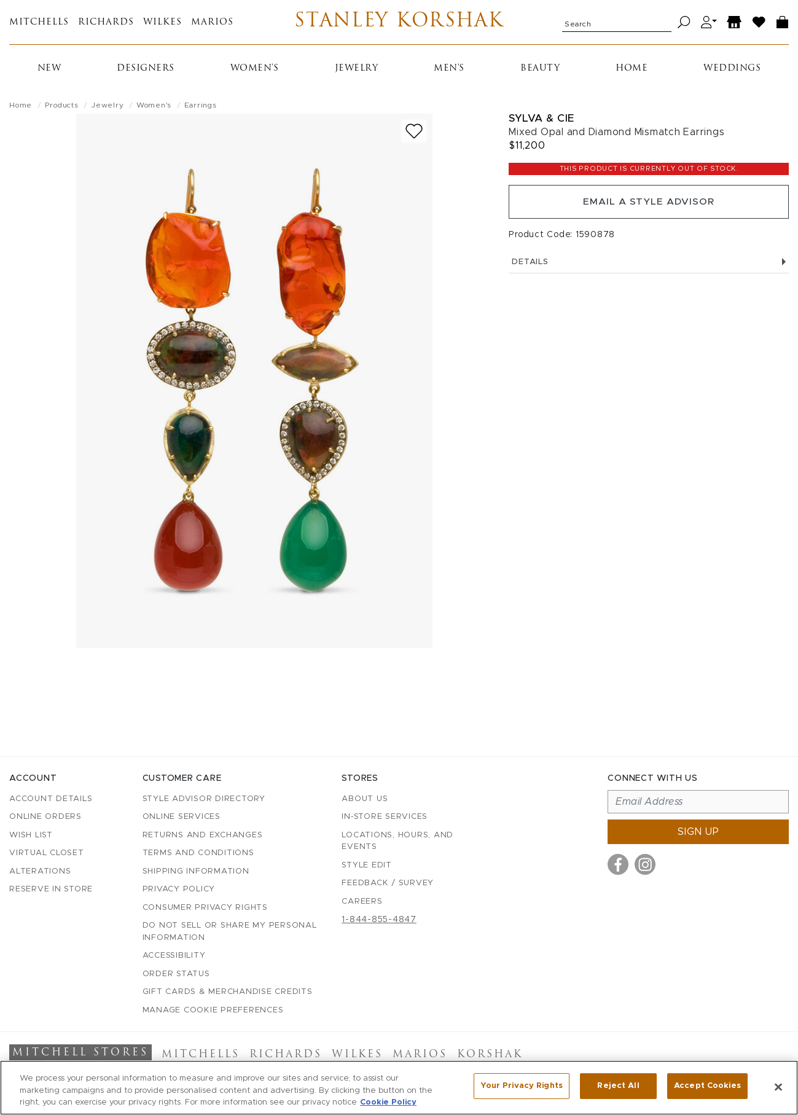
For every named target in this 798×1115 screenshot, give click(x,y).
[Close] (778, 1086)
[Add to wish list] (414, 131)
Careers (362, 902)
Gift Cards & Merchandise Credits (228, 992)
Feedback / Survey (388, 883)
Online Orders (45, 817)
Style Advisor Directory (204, 799)
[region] (399, 1087)
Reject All (618, 1086)
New (49, 68)
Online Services (182, 817)
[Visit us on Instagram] (645, 864)
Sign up (698, 832)
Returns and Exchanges (203, 835)
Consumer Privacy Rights (205, 908)
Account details (50, 799)
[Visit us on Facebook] (618, 864)
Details (649, 264)
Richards (106, 22)
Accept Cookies (707, 1086)
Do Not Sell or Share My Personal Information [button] (230, 931)
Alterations (40, 871)
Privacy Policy (179, 889)
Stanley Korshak (399, 22)
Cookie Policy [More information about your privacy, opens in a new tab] (388, 1102)
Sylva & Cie (541, 118)
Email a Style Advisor (649, 203)
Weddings (732, 68)
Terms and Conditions (198, 853)
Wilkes (162, 22)
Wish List (31, 835)
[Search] (684, 22)
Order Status (176, 974)
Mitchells (39, 22)
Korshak (490, 1055)
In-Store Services (385, 817)
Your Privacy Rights (521, 1086)
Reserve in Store (51, 889)
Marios (212, 22)
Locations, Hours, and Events (397, 841)
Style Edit (367, 865)
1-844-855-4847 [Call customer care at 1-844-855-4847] (379, 919)
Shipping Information (196, 871)
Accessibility (174, 956)
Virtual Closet (46, 853)
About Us (365, 799)
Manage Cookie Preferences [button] (213, 1010)
